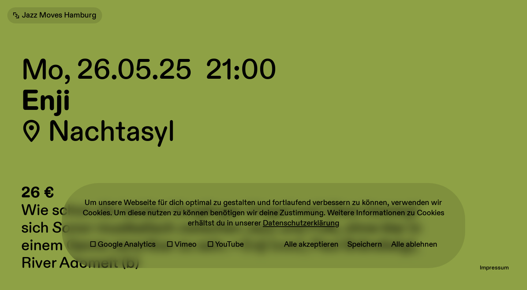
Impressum (494, 268)
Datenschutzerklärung (301, 223)
